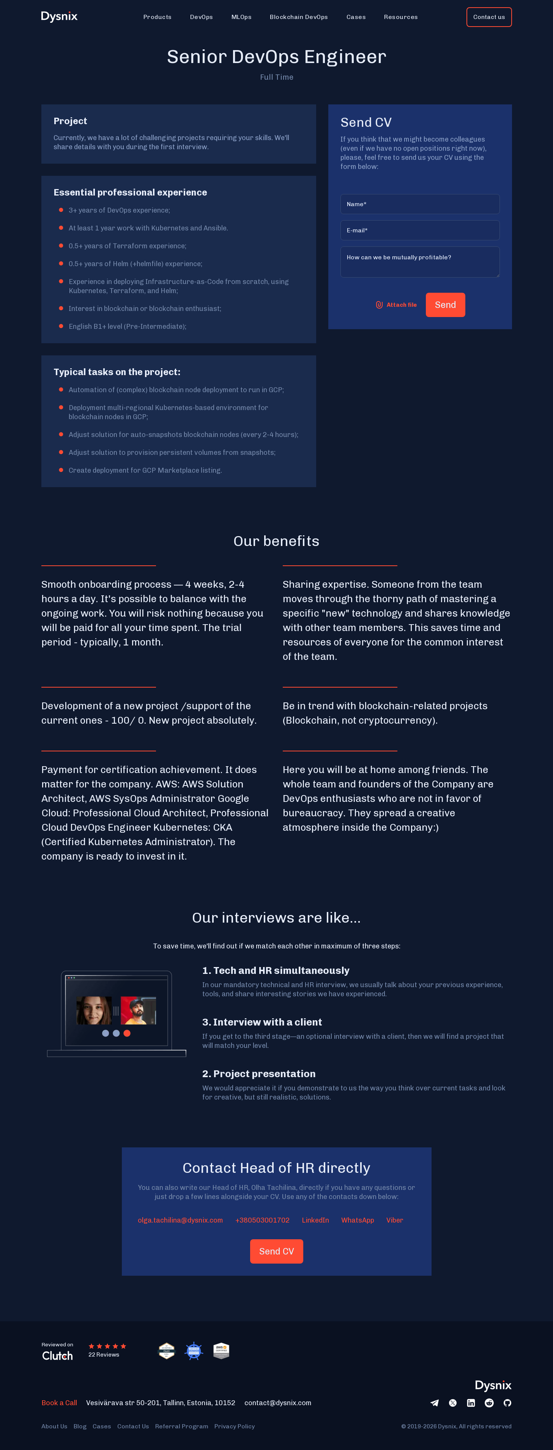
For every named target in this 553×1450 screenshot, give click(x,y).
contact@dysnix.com (278, 1403)
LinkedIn (315, 1220)
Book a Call (59, 1403)
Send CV (276, 1251)
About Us (54, 1426)
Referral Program (181, 1426)
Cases (102, 1426)
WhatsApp (357, 1220)
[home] (63, 17)
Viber (394, 1220)
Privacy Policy (234, 1426)
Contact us (489, 17)
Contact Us (133, 1426)
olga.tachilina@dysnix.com (180, 1220)
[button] (157, 17)
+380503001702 (262, 1220)
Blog (80, 1426)
